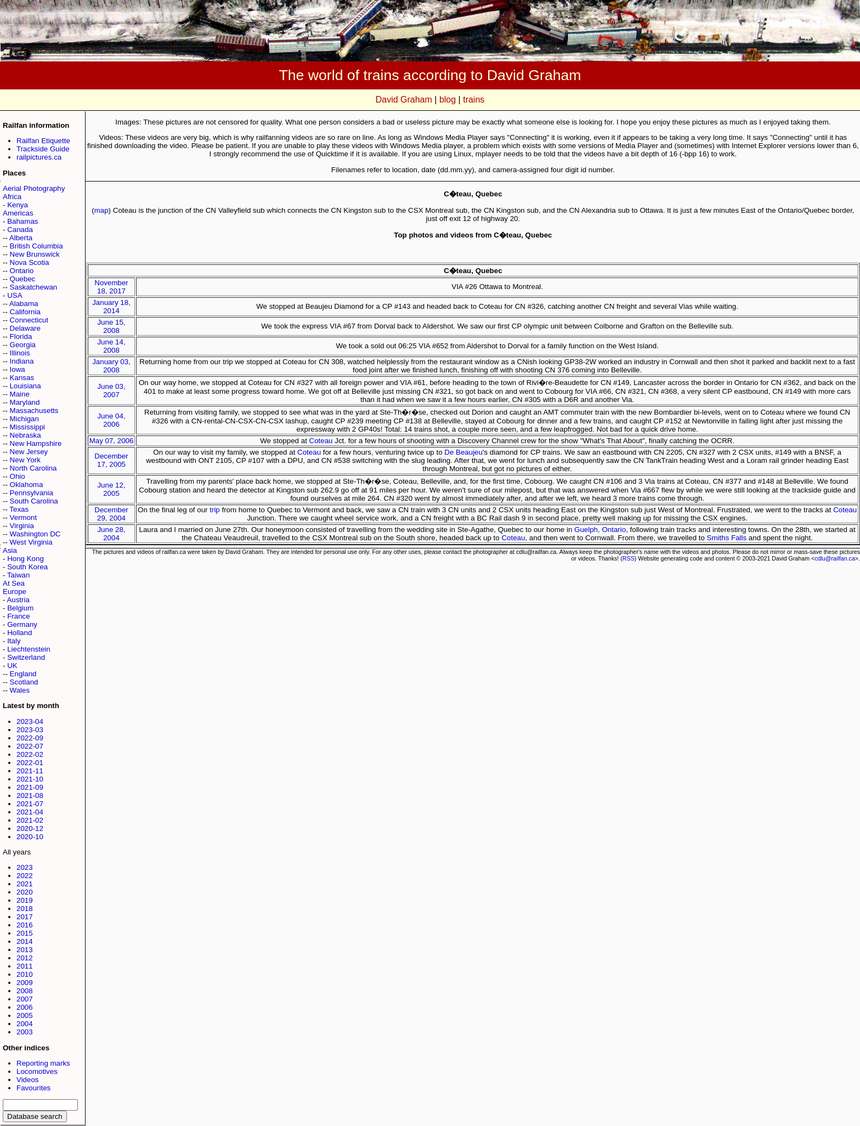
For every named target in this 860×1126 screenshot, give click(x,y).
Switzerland (26, 657)
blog (447, 99)
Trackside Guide (43, 149)
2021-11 (29, 771)
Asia (10, 550)
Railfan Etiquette (43, 141)
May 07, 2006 (111, 441)
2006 (24, 1007)
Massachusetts (34, 410)
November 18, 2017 (111, 287)
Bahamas (22, 221)
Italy (13, 641)
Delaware (25, 328)
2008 (24, 991)
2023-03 (29, 730)
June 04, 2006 (111, 420)
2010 (24, 974)
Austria (18, 600)
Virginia (22, 526)
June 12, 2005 (111, 489)
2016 (24, 925)
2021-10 (29, 779)
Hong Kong (25, 558)
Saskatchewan (34, 287)
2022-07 (29, 746)
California (25, 312)
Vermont (23, 517)
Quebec (23, 279)
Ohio (17, 476)
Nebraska (25, 435)
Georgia (23, 345)
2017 (24, 917)
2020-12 (29, 828)
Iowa (17, 369)
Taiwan (18, 575)
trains (473, 99)
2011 (24, 966)
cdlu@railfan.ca (834, 558)
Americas (18, 213)
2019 (24, 900)
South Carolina (34, 501)
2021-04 (29, 812)
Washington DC (35, 534)
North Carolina (33, 468)
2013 (24, 950)
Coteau (321, 441)
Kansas (22, 378)
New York (25, 460)
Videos (27, 1080)
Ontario (22, 271)
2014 (24, 941)
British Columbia (36, 246)
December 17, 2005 (111, 460)
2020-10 (29, 837)
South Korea (27, 567)
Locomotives (37, 1071)
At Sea (14, 583)
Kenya (17, 205)
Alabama (23, 303)
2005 (24, 1015)
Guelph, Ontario (600, 529)
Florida (21, 336)
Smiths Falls (727, 538)
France (18, 616)
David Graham (404, 99)
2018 (24, 908)
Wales (20, 690)
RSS (629, 558)
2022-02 (29, 754)
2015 (24, 933)
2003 (24, 1032)
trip (215, 510)
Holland (19, 633)
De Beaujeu (463, 452)
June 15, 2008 (111, 326)
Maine (20, 394)
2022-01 (29, 763)
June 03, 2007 (111, 390)
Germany (22, 624)
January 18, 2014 (111, 306)
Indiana (22, 361)
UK (12, 665)
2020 (24, 892)
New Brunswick (35, 254)
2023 (24, 867)
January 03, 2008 (111, 366)
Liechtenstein (28, 649)
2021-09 (29, 787)
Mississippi (27, 427)
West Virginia (31, 542)
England (23, 674)
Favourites (33, 1088)
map (101, 210)
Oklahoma (26, 484)
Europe (14, 591)
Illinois (20, 353)
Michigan (24, 419)
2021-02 (29, 820)
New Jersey (29, 452)
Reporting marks (43, 1063)
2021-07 (29, 804)
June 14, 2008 (111, 346)
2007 (24, 999)
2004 (24, 1024)
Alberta (20, 238)
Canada (20, 229)
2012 (24, 958)
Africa (12, 197)
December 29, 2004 (111, 514)
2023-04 (29, 721)
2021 (24, 884)
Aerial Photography (34, 188)
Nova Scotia (29, 262)
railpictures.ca (38, 157)
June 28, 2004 (111, 533)
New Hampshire (36, 443)
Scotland (24, 682)
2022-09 (29, 738)
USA (14, 295)
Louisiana (25, 386)
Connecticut (29, 320)
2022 (24, 876)
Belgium (20, 608)
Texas (19, 509)
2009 (24, 982)
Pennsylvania (31, 493)
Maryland (25, 402)
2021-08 (29, 795)
